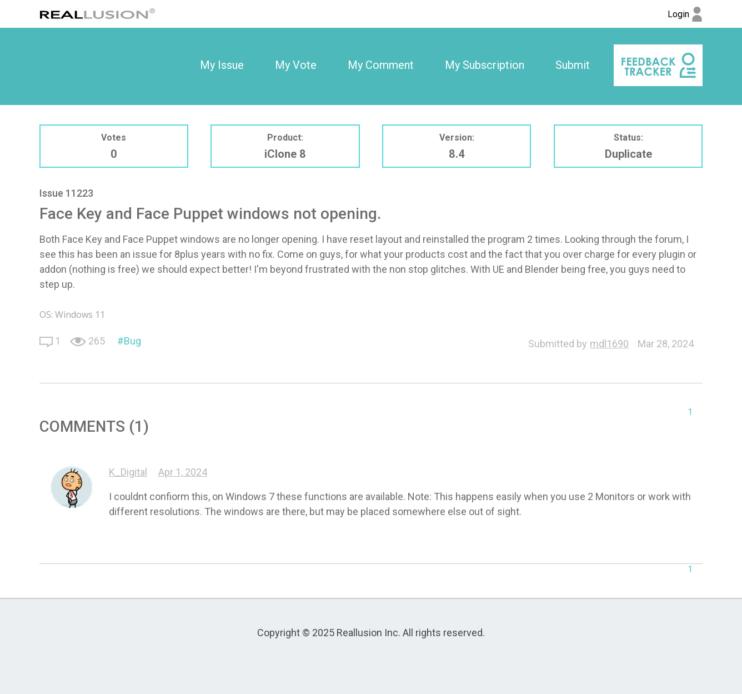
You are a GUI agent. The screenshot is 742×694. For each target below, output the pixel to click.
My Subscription (484, 65)
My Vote (296, 65)
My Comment (381, 65)
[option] (222, 65)
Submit (572, 65)
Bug (132, 341)
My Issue (222, 65)
